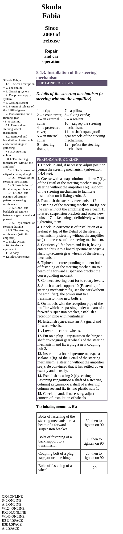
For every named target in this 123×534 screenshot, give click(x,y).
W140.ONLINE (13, 516)
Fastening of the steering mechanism (66, 205)
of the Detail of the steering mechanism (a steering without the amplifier (69, 185)
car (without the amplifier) (63, 209)
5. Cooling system (17, 102)
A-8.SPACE (10, 528)
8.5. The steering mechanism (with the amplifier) (16, 234)
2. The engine (14, 87)
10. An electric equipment (13, 247)
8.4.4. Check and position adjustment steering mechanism (16, 198)
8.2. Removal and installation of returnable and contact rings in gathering (18, 142)
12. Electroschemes (17, 256)
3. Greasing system (17, 91)
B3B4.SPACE (12, 524)
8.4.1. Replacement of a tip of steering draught (19, 172)
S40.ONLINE (11, 500)
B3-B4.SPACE (12, 520)
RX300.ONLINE (14, 512)
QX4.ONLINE (12, 496)
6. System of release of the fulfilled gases (18, 108)
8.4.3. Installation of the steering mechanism (18, 187)
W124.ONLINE (13, 508)
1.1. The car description (20, 84)
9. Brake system (15, 241)
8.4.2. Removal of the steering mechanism (18, 179)
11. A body (12, 253)
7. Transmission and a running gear (18, 115)
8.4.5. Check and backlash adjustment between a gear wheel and (19, 213)
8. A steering (12, 121)
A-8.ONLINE (11, 504)
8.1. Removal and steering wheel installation (15, 128)
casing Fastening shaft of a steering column (69, 380)
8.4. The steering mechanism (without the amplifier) (18, 162)
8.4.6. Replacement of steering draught (19, 224)
